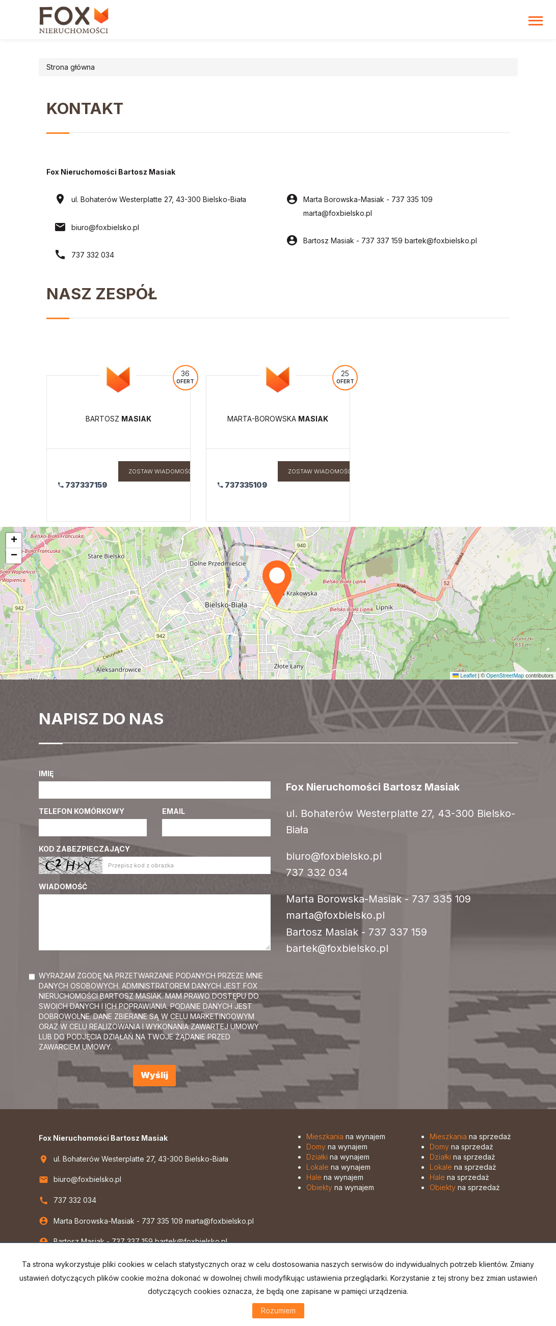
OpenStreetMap (505, 675)
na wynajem (345, 1136)
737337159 (82, 485)
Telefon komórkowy (81, 811)
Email (173, 811)
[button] (277, 581)
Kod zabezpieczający (84, 848)
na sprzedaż (470, 1136)
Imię (46, 773)
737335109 (242, 485)
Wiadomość (63, 886)
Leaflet (464, 675)
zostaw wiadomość (160, 471)
